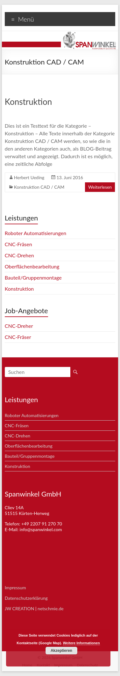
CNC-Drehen (19, 255)
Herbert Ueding (29, 177)
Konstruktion (28, 102)
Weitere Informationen (81, 643)
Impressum (15, 587)
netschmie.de (51, 608)
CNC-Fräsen (18, 244)
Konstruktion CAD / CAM (39, 187)
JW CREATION (19, 608)
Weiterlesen (100, 187)
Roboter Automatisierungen (35, 233)
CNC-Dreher (19, 326)
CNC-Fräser (18, 337)
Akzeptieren (61, 650)
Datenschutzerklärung (26, 598)
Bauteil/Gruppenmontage (33, 277)
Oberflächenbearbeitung (32, 266)
